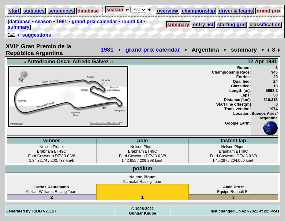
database (88, 10)
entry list (203, 24)
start (14, 10)
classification (264, 24)
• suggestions (29, 35)
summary (18, 27)
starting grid (231, 24)
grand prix (268, 10)
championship (198, 10)
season (115, 9)
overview (167, 10)
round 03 (132, 21)
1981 (61, 21)
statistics (33, 10)
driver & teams (236, 10)
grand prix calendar (94, 21)
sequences (61, 10)
